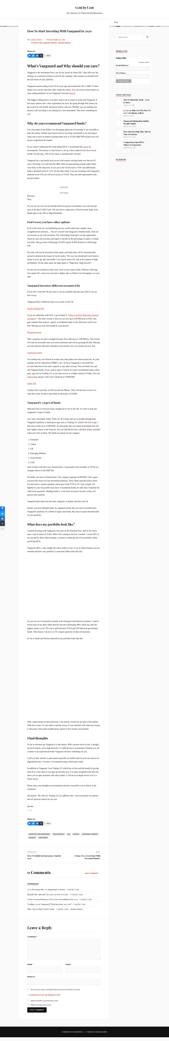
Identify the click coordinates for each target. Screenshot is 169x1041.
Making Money (50, 49)
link (90, 429)
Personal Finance (90, 840)
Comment (32, 943)
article (86, 153)
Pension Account (34, 339)
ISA (68, 840)
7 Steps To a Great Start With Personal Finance (87, 863)
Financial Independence (39, 840)
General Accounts (34, 359)
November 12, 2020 (58, 46)
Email (69, 971)
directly (72, 100)
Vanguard (43, 844)
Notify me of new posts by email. (41, 1013)
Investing (38, 49)
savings (32, 844)
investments (58, 840)
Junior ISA (31, 390)
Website (31, 984)
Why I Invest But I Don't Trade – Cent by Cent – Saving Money (55, 916)
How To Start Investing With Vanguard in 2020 (60, 33)
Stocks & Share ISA (35, 315)
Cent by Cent (85, 7)
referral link (32, 383)
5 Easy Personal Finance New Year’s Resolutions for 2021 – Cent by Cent (59, 906)
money (76, 840)
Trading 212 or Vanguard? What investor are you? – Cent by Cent (56, 911)
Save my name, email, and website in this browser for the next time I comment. (55, 998)
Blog (116, 22)
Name (30, 971)
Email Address (123, 65)
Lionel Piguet (36, 46)
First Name (120, 73)
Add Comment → (92, 880)
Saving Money (64, 49)
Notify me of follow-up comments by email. (44, 1009)
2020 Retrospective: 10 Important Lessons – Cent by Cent (53, 896)
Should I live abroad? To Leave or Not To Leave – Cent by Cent (54, 901)
